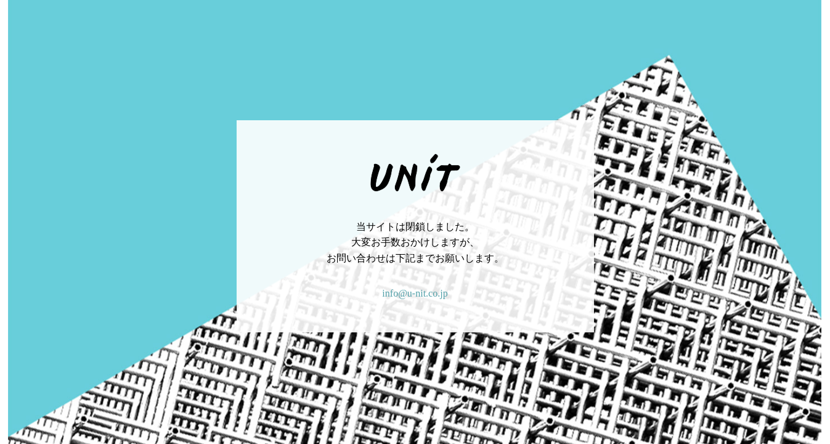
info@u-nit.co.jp (414, 293)
